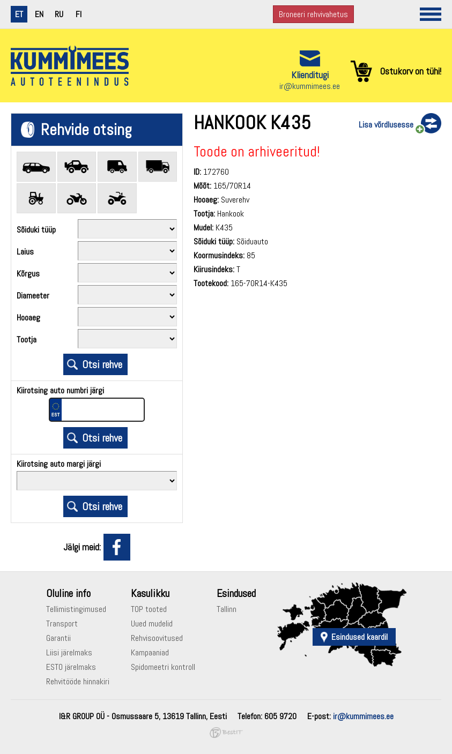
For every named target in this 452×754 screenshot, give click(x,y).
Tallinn (226, 609)
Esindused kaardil (359, 637)
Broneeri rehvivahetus (313, 14)
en (39, 14)
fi (78, 14)
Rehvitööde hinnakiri (77, 681)
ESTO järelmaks (71, 667)
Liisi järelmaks (69, 652)
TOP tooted (149, 609)
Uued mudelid (152, 623)
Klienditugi (310, 75)
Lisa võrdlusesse (386, 124)
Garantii (58, 638)
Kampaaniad (150, 652)
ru (59, 14)
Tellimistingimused (76, 609)
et (19, 14)
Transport (62, 623)
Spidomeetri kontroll (163, 667)
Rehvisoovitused (157, 638)
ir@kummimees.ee (309, 86)
